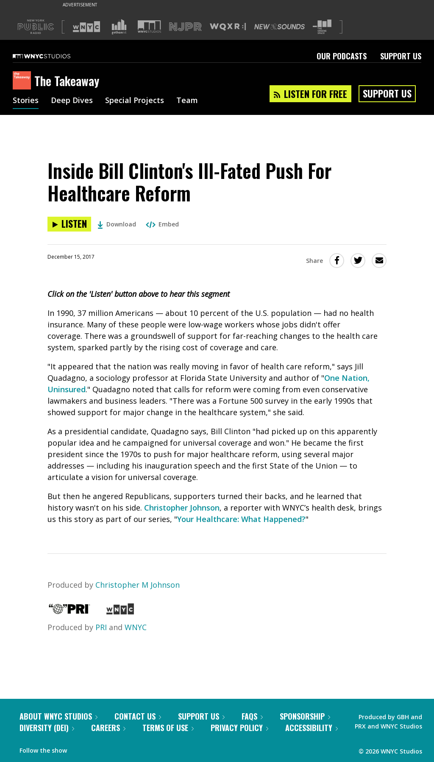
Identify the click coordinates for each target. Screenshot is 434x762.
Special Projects (134, 101)
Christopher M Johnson (137, 585)
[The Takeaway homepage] (23, 81)
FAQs (252, 716)
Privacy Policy (239, 727)
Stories (26, 101)
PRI (101, 627)
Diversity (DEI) (46, 727)
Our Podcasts (342, 55)
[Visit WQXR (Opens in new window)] (228, 27)
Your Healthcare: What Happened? (241, 519)
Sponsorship (305, 716)
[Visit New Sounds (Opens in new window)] (279, 27)
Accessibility (311, 727)
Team (187, 101)
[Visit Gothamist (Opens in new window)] (119, 26)
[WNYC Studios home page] (52, 56)
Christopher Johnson (182, 507)
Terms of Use (168, 727)
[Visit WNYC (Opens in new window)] (86, 26)
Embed (162, 224)
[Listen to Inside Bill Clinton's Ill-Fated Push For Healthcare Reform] (69, 224)
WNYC (136, 627)
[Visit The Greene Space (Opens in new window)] (322, 27)
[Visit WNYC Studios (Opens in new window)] (149, 26)
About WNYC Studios (58, 716)
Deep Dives (72, 101)
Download (116, 224)
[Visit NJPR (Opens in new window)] (185, 26)
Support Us (400, 55)
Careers (108, 727)
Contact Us (137, 716)
